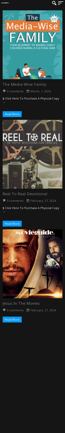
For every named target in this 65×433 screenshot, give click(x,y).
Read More (12, 114)
